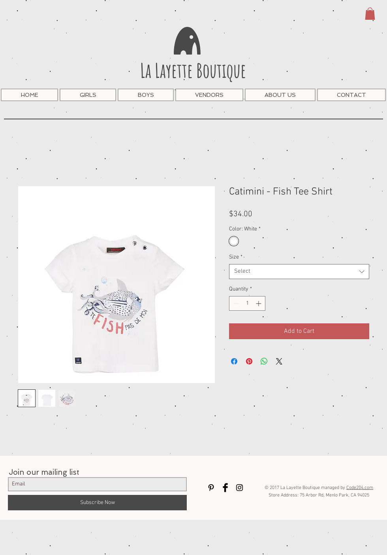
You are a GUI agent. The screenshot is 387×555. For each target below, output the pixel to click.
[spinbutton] (247, 303)
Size (235, 257)
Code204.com (359, 488)
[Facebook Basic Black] (225, 487)
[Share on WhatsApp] (264, 361)
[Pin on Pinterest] (249, 361)
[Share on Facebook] (234, 361)
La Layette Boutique (193, 70)
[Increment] (259, 303)
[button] (370, 14)
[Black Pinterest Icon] (211, 487)
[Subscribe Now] (97, 502)
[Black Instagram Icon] (239, 487)
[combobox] (299, 271)
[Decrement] (235, 303)
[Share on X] (279, 361)
